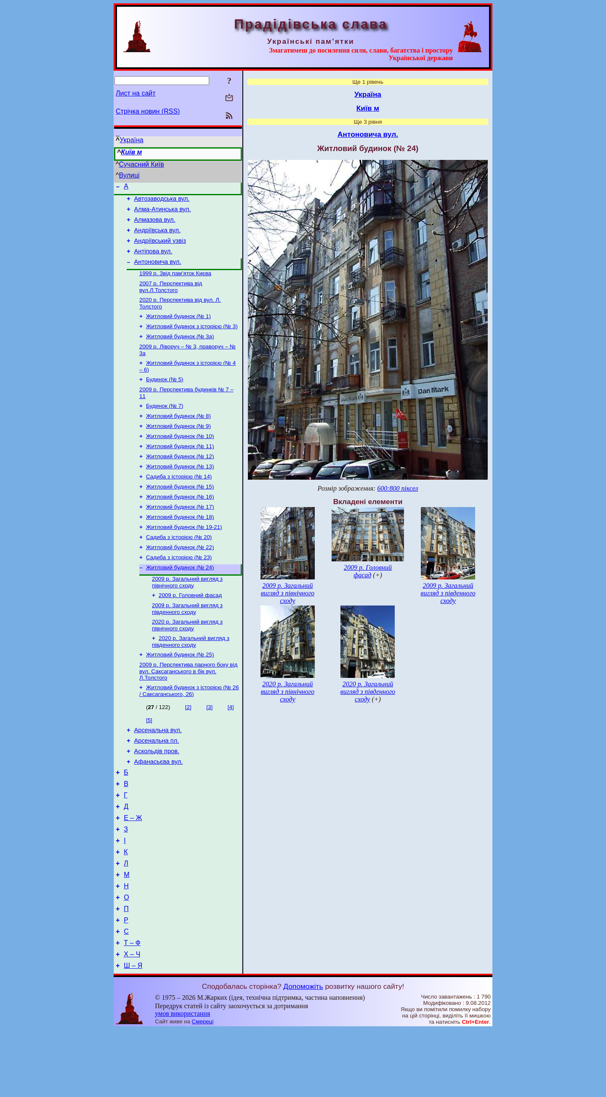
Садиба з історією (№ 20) (179, 567)
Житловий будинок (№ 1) (178, 330)
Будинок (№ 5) (164, 397)
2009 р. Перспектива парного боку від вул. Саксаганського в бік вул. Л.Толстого (188, 710)
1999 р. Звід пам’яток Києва (175, 284)
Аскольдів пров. (156, 794)
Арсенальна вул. (158, 771)
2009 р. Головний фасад (190, 630)
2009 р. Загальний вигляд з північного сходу (187, 615)
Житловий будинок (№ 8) (178, 436)
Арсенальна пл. (156, 782)
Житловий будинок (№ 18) (180, 545)
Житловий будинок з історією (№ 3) (192, 340)
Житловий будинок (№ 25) (180, 692)
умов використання (182, 1080)
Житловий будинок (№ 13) (180, 491)
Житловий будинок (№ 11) (180, 469)
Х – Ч (132, 1020)
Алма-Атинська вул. (162, 213)
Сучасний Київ (141, 164)
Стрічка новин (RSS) (148, 111)
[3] (209, 747)
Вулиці (129, 175)
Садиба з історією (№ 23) (179, 589)
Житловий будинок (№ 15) (180, 513)
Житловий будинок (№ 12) (180, 480)
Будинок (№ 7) (164, 425)
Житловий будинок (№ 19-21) (184, 556)
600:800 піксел (397, 488)
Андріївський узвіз (160, 248)
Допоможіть (303, 1053)
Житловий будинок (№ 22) (180, 578)
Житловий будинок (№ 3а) (180, 351)
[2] (188, 747)
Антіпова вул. (153, 260)
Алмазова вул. (154, 224)
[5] (149, 760)
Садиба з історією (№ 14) (179, 502)
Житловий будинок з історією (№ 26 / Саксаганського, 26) (189, 730)
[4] (231, 747)
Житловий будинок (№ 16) (180, 524)
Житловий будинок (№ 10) (180, 458)
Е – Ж (133, 868)
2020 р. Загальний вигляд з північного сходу (187, 661)
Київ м (131, 152)
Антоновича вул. (157, 271)
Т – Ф (132, 1007)
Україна (131, 139)
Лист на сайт (136, 93)
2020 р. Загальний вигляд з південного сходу (190, 678)
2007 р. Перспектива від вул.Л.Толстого (170, 298)
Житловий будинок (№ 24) (180, 600)
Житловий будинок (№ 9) (178, 447)
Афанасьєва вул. (158, 806)
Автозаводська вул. (162, 201)
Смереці (203, 1089)
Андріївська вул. (157, 236)
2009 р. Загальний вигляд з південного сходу (187, 644)
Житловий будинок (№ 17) (180, 534)
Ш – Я (133, 1032)
